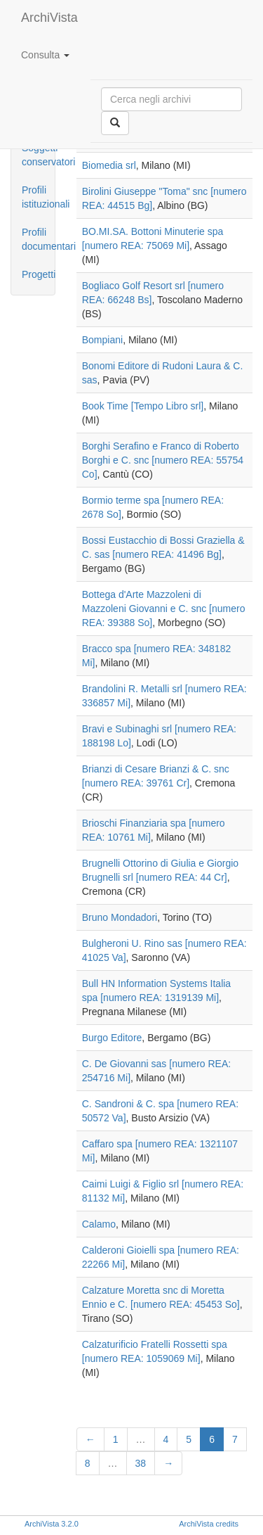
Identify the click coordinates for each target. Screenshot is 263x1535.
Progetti (38, 274)
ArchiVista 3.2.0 (52, 1524)
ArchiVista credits (208, 1524)
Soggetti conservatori (38, 154)
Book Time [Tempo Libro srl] (143, 406)
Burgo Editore (112, 1037)
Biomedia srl (109, 165)
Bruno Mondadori (119, 917)
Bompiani (102, 339)
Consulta (45, 54)
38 (141, 1463)
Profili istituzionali (38, 197)
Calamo (99, 1224)
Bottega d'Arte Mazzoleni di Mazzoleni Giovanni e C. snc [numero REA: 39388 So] (163, 608)
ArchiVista (49, 18)
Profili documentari (38, 239)
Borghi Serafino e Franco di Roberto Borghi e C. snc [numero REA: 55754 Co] (162, 460)
